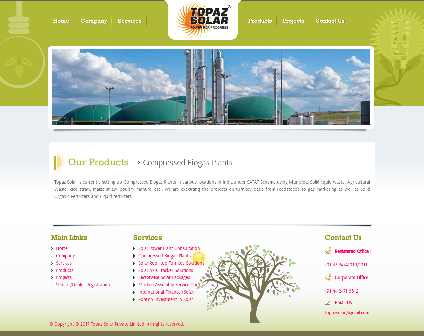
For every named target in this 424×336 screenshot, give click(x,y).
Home (61, 20)
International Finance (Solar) (166, 292)
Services (129, 20)
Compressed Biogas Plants (164, 256)
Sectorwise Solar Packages (164, 277)
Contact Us (329, 20)
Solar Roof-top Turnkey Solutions (171, 263)
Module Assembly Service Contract (173, 285)
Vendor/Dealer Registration (83, 285)
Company (93, 20)
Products (260, 20)
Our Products (98, 162)
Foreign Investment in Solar (165, 299)
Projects (293, 20)
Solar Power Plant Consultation (169, 248)
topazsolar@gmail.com (347, 313)
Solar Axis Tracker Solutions (165, 270)
